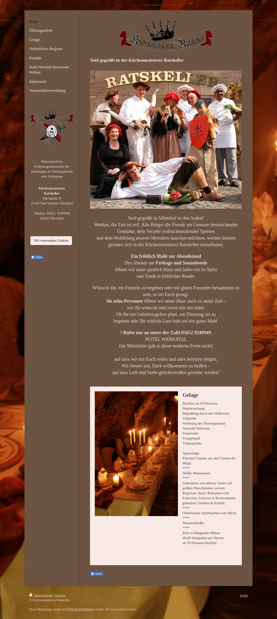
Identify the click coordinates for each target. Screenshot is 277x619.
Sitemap (60, 595)
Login (244, 595)
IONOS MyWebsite (80, 609)
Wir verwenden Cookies (51, 240)
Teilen (96, 574)
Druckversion (41, 595)
